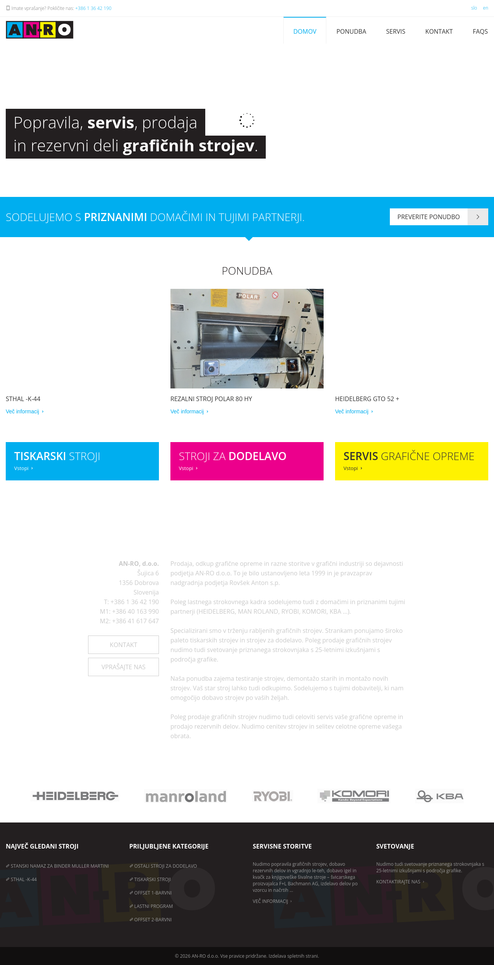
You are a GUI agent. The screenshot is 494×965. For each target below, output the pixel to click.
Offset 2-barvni (150, 919)
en (485, 8)
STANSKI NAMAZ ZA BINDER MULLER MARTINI (57, 866)
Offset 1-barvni (150, 893)
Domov (304, 31)
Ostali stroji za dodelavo (163, 866)
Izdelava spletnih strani (293, 956)
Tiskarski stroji (150, 879)
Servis (395, 31)
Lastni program (151, 906)
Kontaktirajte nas (400, 881)
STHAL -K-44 (21, 879)
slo (474, 8)
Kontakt (439, 31)
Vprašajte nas (123, 667)
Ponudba (351, 31)
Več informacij (273, 901)
